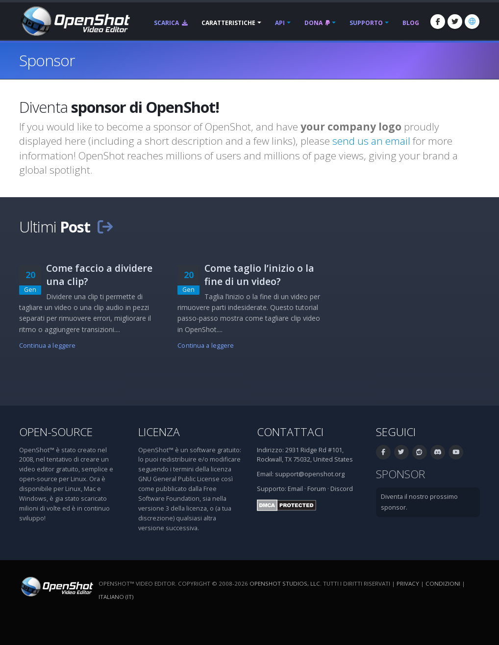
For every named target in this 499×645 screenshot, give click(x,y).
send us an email (371, 141)
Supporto (366, 23)
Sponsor (400, 474)
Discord (341, 489)
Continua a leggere (47, 345)
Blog (410, 23)
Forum (316, 489)
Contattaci (290, 431)
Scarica (171, 23)
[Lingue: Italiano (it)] (472, 21)
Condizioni (442, 583)
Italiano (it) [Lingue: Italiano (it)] (116, 596)
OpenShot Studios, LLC (285, 583)
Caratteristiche (228, 23)
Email (295, 489)
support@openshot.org (310, 474)
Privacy (408, 583)
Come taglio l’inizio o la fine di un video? (259, 274)
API (280, 23)
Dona (317, 23)
